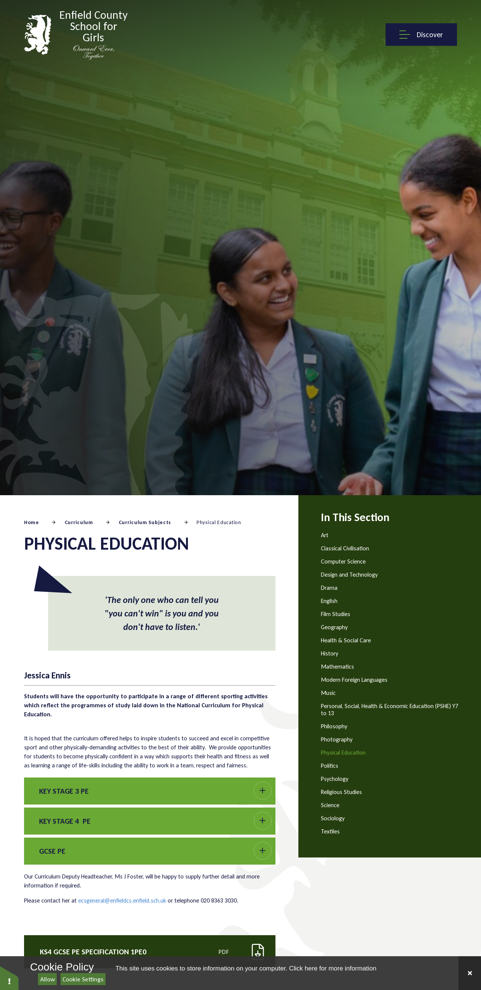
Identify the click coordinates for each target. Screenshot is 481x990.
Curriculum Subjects (145, 522)
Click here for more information (332, 968)
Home (31, 522)
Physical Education (219, 522)
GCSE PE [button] (52, 851)
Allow (47, 979)
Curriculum (79, 522)
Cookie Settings (82, 979)
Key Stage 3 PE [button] (64, 791)
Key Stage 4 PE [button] (65, 821)
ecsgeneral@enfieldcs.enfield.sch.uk (122, 900)
